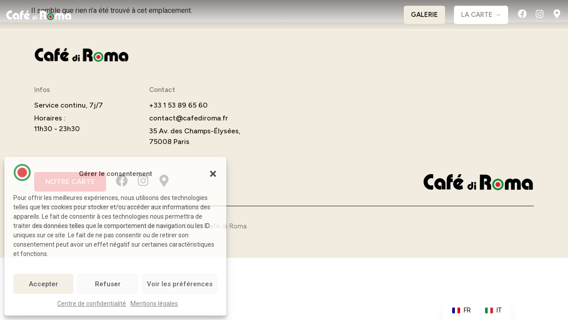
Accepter (43, 284)
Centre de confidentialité (91, 303)
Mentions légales (154, 303)
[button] (213, 173)
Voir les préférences (180, 284)
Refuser (108, 284)
